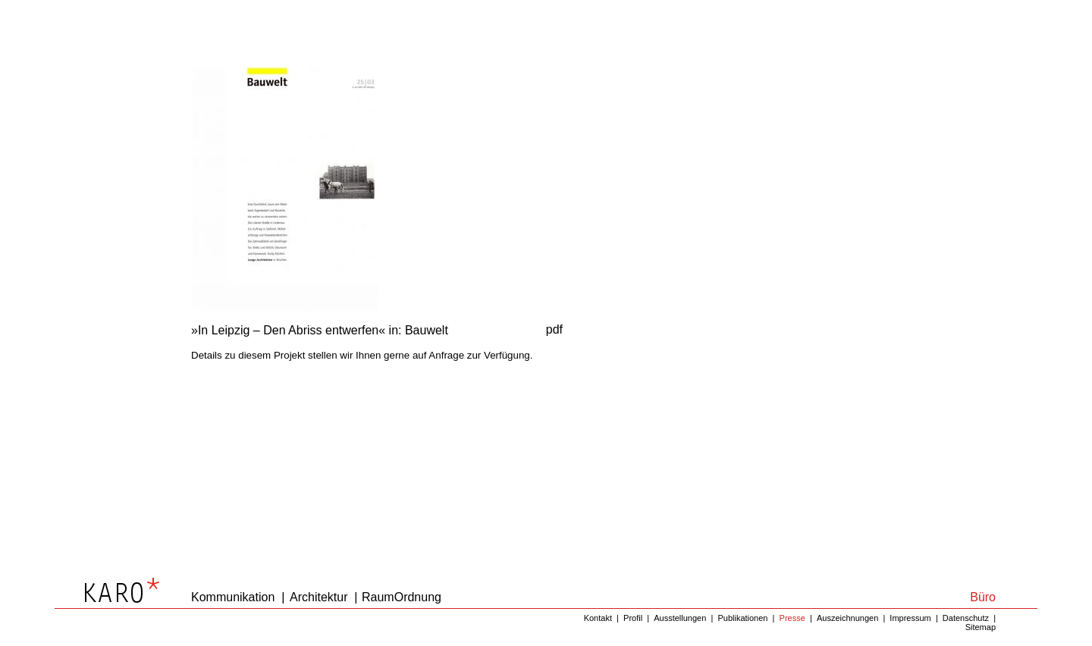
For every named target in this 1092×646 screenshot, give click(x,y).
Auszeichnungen (847, 617)
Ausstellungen (680, 617)
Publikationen (742, 617)
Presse (792, 617)
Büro (983, 597)
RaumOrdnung (401, 597)
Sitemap (980, 627)
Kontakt (598, 617)
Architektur (318, 597)
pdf (554, 329)
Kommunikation (233, 597)
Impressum (910, 617)
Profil (632, 617)
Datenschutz (966, 617)
